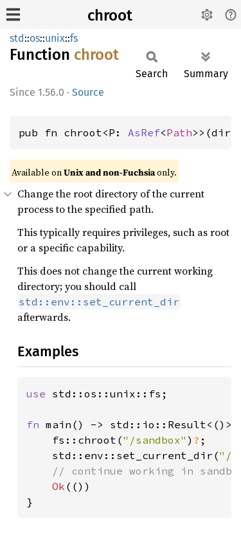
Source (88, 92)
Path (179, 132)
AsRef (144, 132)
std (17, 38)
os (35, 38)
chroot (109, 15)
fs (74, 38)
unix (55, 38)
